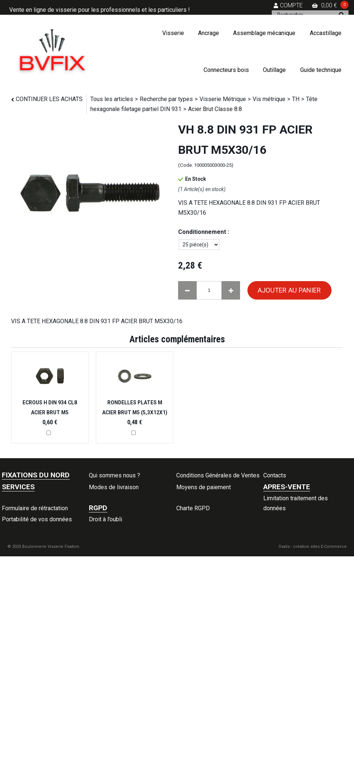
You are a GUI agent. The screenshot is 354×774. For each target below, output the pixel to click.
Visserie (173, 33)
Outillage (274, 69)
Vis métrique (269, 99)
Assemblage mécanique (264, 33)
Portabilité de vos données (37, 519)
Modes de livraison (114, 487)
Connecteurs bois (226, 69)
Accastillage (325, 33)
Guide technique (320, 69)
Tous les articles (111, 99)
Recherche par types (166, 99)
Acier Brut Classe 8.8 (215, 109)
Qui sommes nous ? (114, 475)
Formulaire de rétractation (35, 508)
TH (295, 99)
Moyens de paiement (203, 487)
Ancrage (208, 33)
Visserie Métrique (222, 99)
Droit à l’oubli (105, 519)
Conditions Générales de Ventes (218, 475)
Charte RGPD (193, 508)
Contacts (274, 475)
